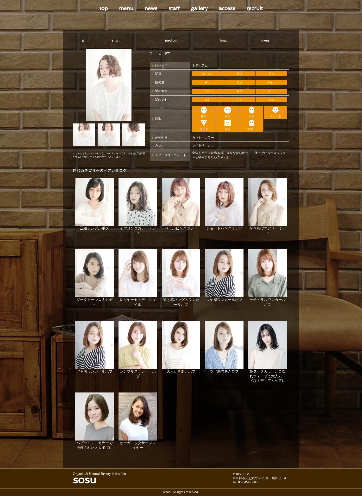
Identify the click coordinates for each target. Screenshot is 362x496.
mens (265, 40)
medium (171, 40)
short (115, 40)
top (104, 8)
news (150, 8)
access (227, 8)
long (223, 40)
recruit (254, 8)
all (83, 40)
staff (174, 8)
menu (126, 8)
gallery (199, 8)
